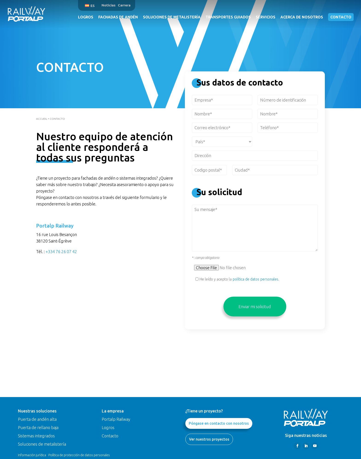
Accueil (41, 118)
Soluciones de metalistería (172, 17)
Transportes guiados (228, 17)
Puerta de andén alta (37, 419)
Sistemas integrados (36, 435)
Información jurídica (32, 455)
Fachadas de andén (118, 17)
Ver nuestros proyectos (209, 439)
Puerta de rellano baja (38, 427)
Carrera (124, 5)
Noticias (109, 5)
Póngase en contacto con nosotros (219, 423)
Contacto (340, 17)
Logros (85, 17)
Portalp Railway (116, 419)
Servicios (265, 17)
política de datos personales (255, 279)
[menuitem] (90, 5)
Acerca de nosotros (301, 17)
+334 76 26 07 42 (61, 251)
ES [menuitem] (92, 6)
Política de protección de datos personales (79, 455)
